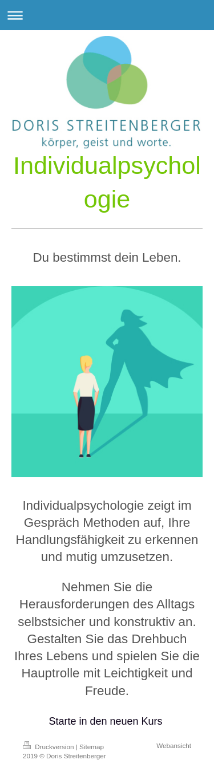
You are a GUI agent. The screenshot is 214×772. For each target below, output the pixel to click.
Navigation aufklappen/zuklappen (107, 15)
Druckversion (49, 746)
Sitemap (91, 746)
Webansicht (173, 745)
